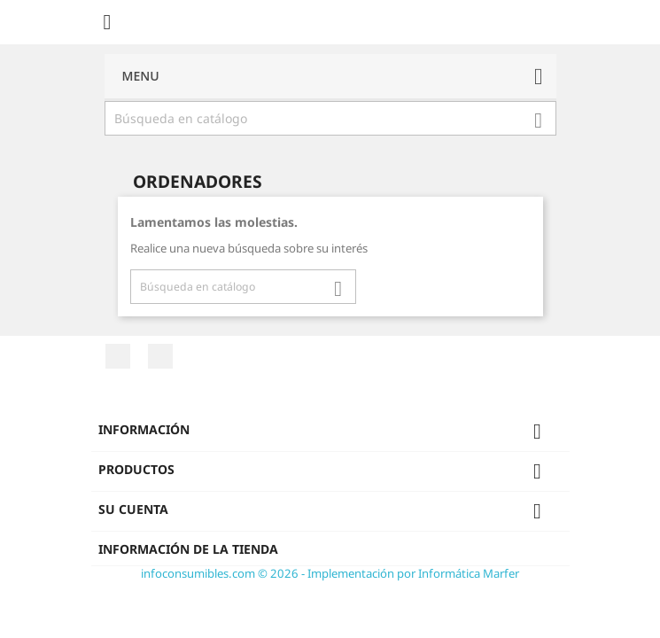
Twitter (160, 356)
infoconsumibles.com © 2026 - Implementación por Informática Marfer (330, 573)
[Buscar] (330, 118)
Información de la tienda (188, 549)
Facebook (117, 356)
